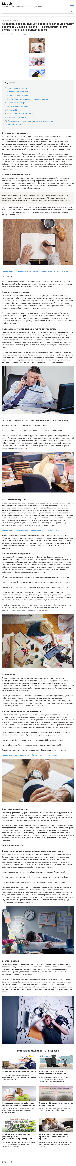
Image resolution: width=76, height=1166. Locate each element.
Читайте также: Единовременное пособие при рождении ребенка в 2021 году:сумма (35, 271)
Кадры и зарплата (29, 34)
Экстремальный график (16, 103)
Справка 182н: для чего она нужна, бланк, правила (56, 1104)
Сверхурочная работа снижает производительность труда (30, 121)
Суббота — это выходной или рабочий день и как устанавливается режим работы (17, 1136)
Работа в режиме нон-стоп (17, 92)
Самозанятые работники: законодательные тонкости (52, 1072)
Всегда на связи (14, 125)
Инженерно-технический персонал (19, 1071)
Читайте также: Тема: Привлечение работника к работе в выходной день (30, 755)
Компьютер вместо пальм (17, 95)
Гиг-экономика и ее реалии (18, 106)
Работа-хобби (12, 110)
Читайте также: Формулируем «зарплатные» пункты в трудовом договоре (31, 530)
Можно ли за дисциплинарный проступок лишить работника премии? (54, 1136)
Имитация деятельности (16, 117)
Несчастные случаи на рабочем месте (21, 114)
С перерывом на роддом (17, 88)
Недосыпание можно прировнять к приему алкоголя (28, 99)
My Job (7, 3)
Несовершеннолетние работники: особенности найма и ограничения (18, 1104)
